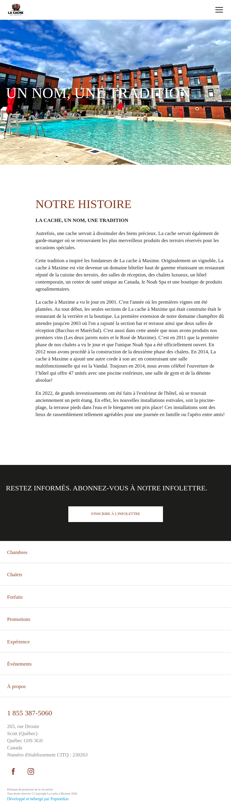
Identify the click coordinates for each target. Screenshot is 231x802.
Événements (19, 664)
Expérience (18, 642)
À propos (16, 686)
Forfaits (15, 597)
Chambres (17, 552)
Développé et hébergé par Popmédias (38, 799)
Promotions (18, 619)
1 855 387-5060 (29, 713)
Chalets (14, 574)
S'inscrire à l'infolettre (115, 513)
